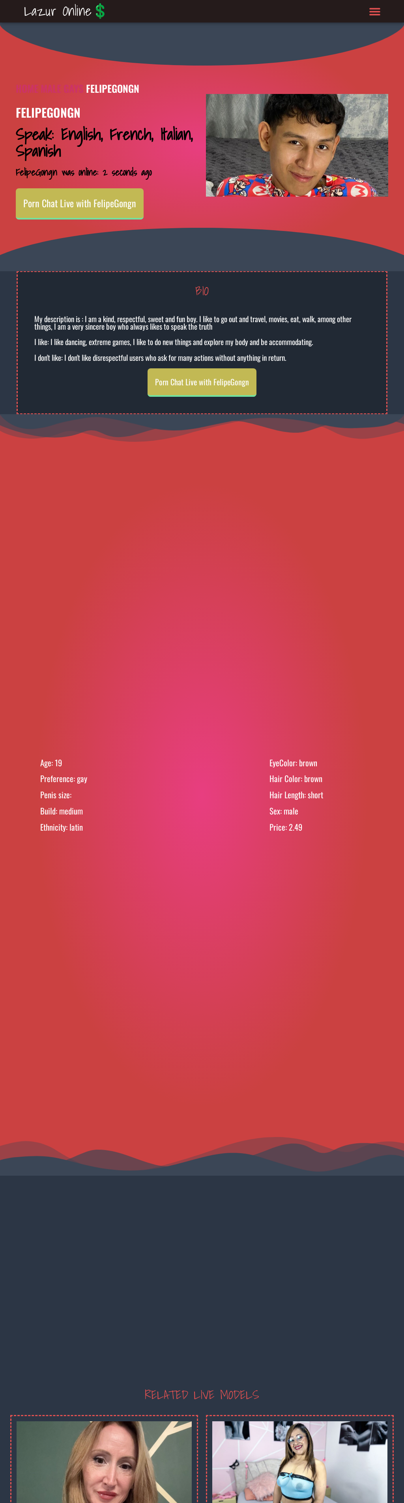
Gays (74, 88)
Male (51, 88)
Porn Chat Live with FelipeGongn (79, 203)
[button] (375, 11)
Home (27, 88)
